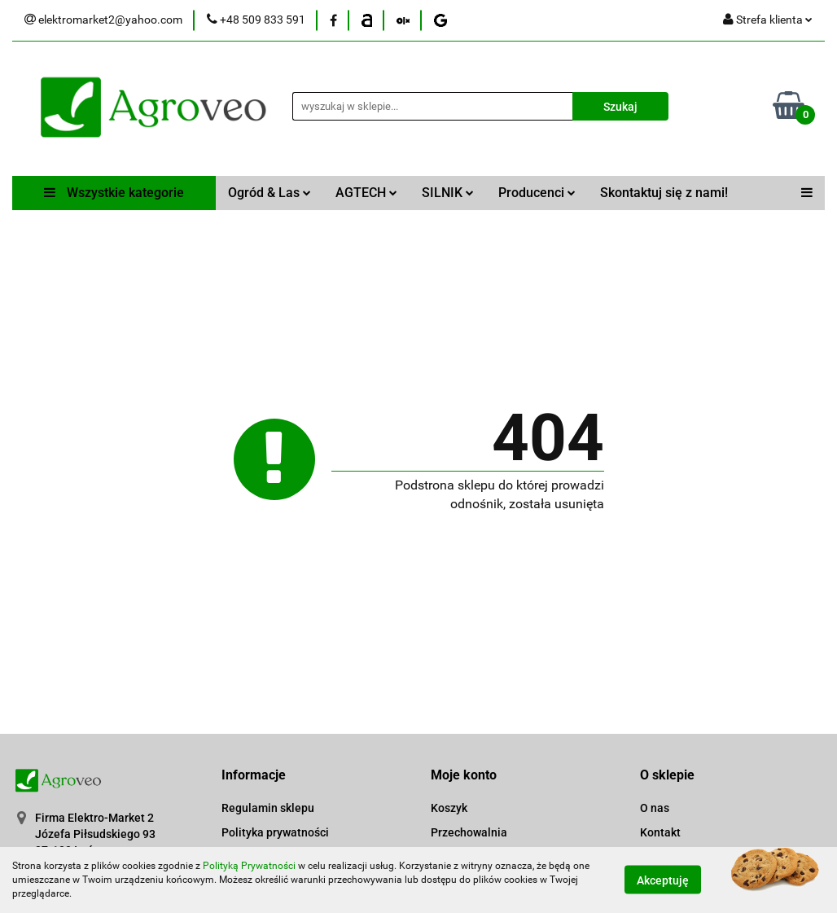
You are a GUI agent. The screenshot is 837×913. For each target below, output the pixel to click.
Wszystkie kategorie (114, 192)
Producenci (537, 192)
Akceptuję (663, 880)
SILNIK (448, 192)
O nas (654, 807)
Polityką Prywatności (249, 865)
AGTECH (366, 192)
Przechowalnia (469, 832)
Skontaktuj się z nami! (664, 192)
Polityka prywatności (275, 832)
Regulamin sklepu (267, 807)
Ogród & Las (269, 192)
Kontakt (660, 832)
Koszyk (449, 807)
